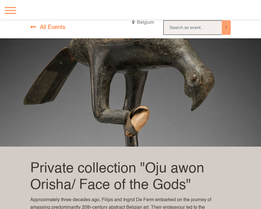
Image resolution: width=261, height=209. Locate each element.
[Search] (226, 27)
